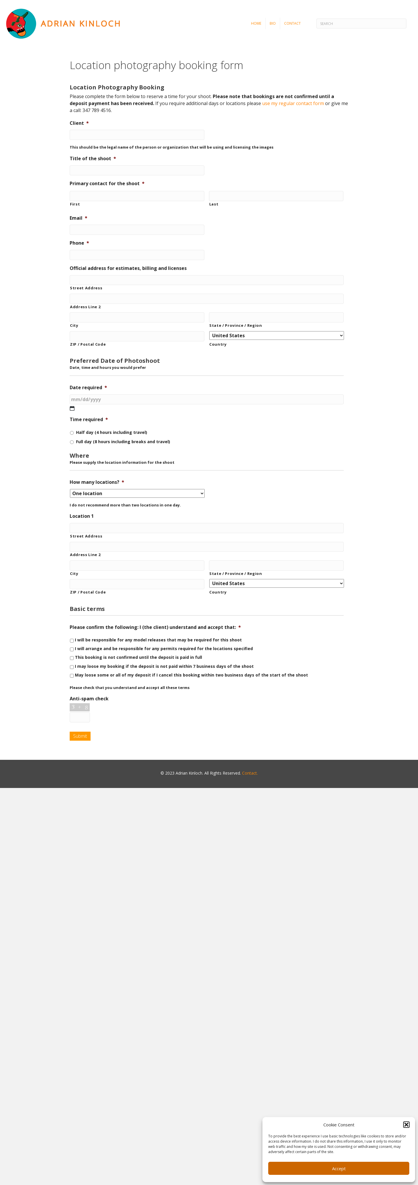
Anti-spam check (89, 699)
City (74, 325)
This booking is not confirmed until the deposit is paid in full (138, 657)
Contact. (250, 773)
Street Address (86, 288)
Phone (79, 243)
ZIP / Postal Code (88, 344)
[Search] (361, 23)
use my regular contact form (293, 103)
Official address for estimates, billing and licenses (128, 268)
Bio (273, 23)
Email (78, 218)
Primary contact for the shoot (107, 184)
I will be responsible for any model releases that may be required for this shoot (158, 640)
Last (214, 204)
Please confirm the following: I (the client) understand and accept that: (155, 627)
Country (218, 344)
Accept (339, 1168)
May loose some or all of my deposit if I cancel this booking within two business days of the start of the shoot (191, 675)
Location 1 (82, 516)
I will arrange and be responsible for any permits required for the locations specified (164, 648)
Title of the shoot (93, 159)
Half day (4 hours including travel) (111, 432)
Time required (89, 419)
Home (256, 23)
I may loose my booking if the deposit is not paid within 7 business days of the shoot (164, 666)
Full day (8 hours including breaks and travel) (123, 441)
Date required (88, 388)
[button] (406, 1125)
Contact (292, 23)
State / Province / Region (235, 325)
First (75, 204)
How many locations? (97, 482)
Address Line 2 (85, 306)
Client (79, 123)
